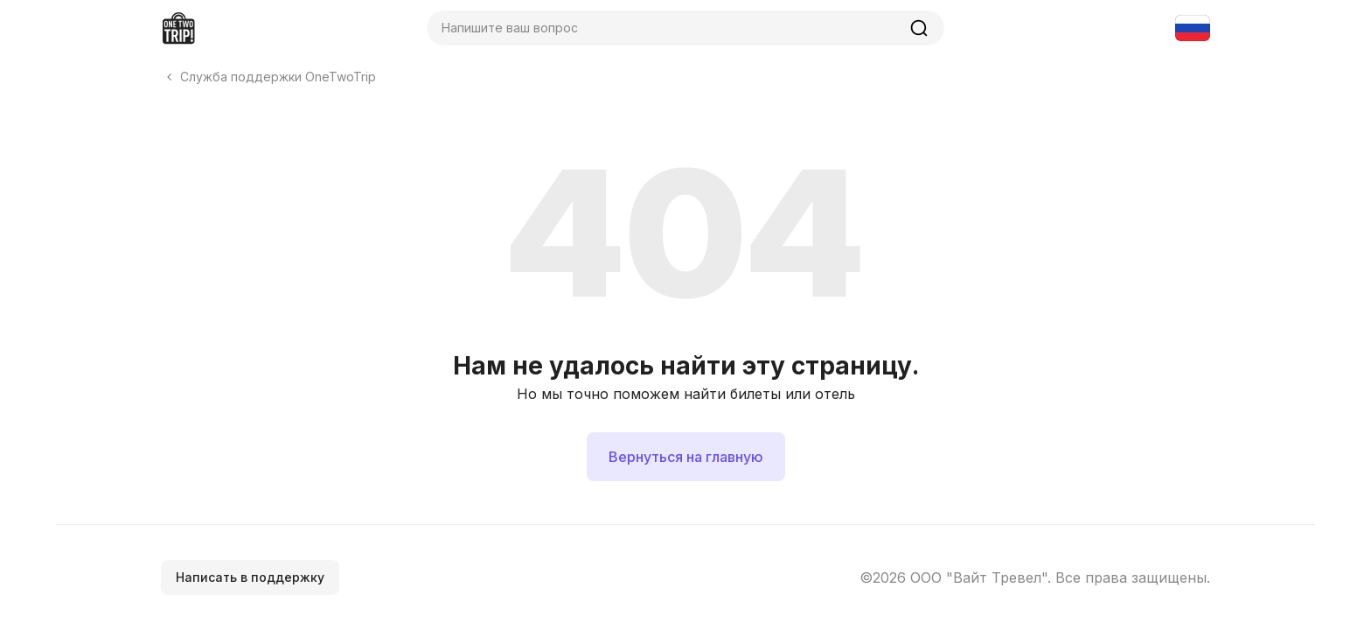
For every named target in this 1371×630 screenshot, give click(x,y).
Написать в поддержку (250, 577)
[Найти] (918, 28)
